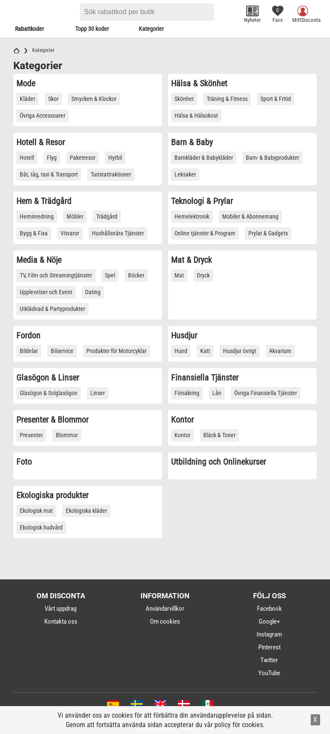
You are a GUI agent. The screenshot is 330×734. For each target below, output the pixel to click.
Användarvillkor (165, 608)
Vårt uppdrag (60, 608)
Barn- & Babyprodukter (272, 157)
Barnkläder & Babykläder (203, 157)
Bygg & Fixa (34, 233)
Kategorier (151, 28)
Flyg (52, 157)
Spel (110, 275)
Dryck (203, 275)
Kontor (182, 435)
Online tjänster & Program (204, 233)
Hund (180, 350)
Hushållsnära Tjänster (118, 233)
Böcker (136, 275)
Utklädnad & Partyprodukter (52, 308)
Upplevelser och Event (46, 292)
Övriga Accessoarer (42, 115)
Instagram (269, 634)
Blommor (67, 435)
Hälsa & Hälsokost (196, 115)
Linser (97, 393)
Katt (205, 350)
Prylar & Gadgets (268, 233)
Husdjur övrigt (239, 350)
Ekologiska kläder (86, 510)
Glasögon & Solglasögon (48, 393)
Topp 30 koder (92, 28)
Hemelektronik (191, 216)
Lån (216, 393)
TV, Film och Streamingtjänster (56, 275)
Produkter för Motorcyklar (116, 350)
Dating (93, 292)
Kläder (27, 98)
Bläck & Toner (219, 435)
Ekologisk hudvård (41, 527)
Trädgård (106, 216)
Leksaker (185, 174)
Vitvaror (70, 233)
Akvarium (280, 350)
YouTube (269, 673)
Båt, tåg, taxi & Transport (49, 174)
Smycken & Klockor (93, 98)
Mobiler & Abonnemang (250, 216)
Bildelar (29, 350)
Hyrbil (115, 157)
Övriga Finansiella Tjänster (265, 393)
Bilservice (62, 350)
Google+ (269, 621)
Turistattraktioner (111, 174)
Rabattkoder (29, 28)
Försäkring (186, 393)
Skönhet (184, 98)
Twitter (269, 660)
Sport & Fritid (275, 98)
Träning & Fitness (227, 98)
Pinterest (269, 647)
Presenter (31, 435)
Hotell (27, 157)
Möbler (75, 216)
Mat (179, 275)
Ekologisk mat (36, 510)
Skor (53, 98)
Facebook (269, 608)
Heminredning (37, 216)
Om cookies (165, 621)
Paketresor (82, 157)
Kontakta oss (60, 621)
